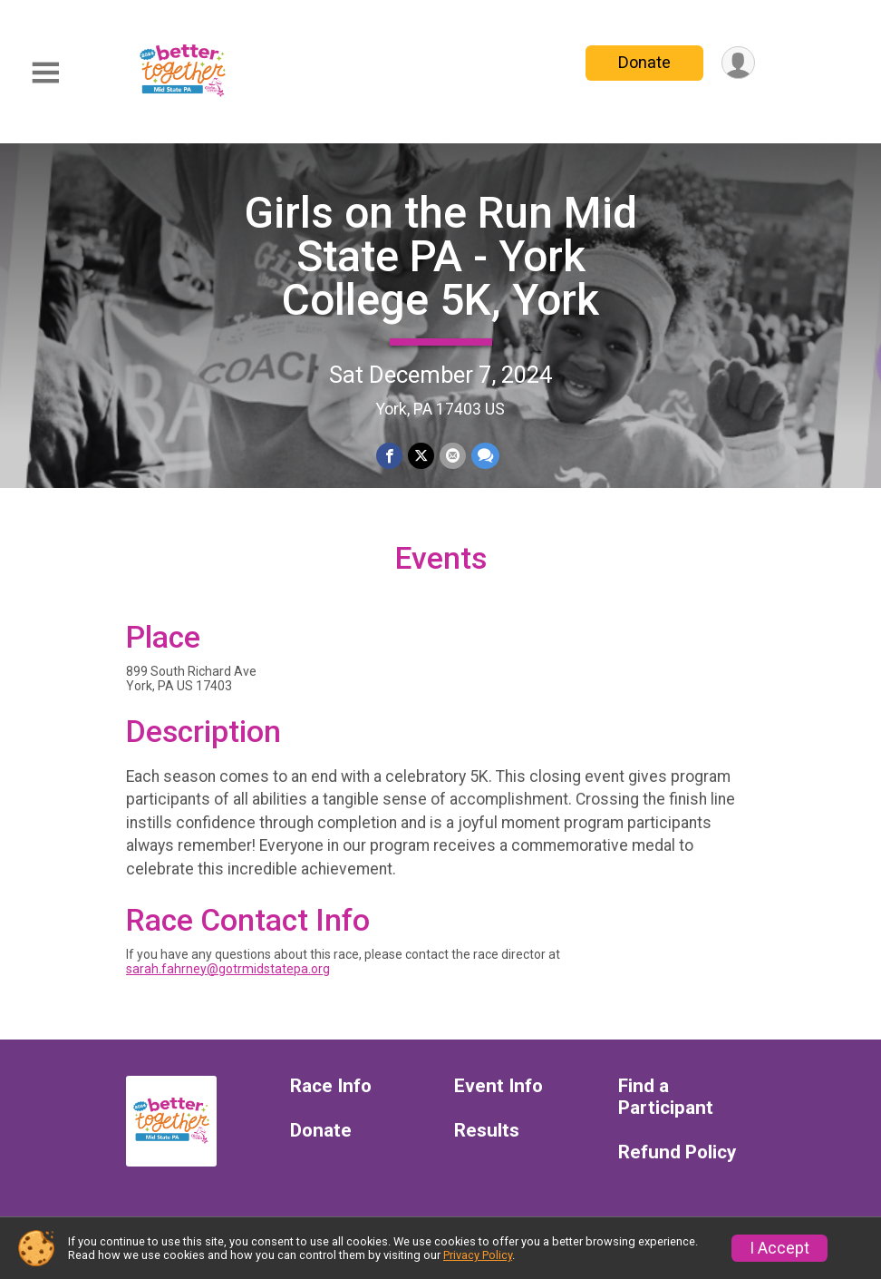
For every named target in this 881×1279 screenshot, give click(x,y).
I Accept (779, 1248)
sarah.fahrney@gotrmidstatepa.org (228, 969)
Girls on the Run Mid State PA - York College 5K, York (440, 256)
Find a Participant (665, 1097)
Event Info (498, 1086)
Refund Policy (677, 1152)
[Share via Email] (453, 456)
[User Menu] (738, 63)
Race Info (331, 1086)
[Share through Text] (485, 456)
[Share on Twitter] (421, 456)
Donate (644, 62)
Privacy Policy (477, 1255)
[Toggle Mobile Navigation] (45, 73)
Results (486, 1130)
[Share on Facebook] (389, 456)
